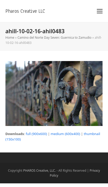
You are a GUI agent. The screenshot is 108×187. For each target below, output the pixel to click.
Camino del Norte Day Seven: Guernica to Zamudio (54, 37)
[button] (100, 11)
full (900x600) (36, 133)
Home (9, 37)
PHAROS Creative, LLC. (39, 170)
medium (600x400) (65, 133)
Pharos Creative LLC (25, 11)
